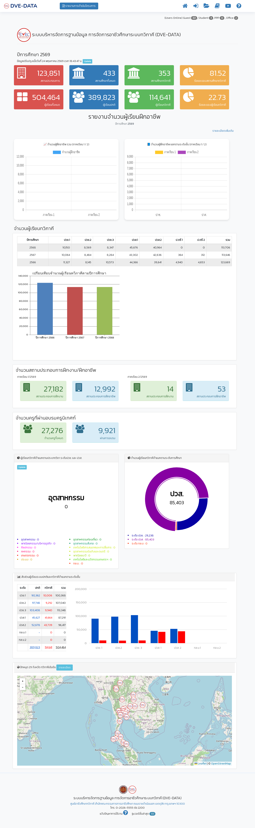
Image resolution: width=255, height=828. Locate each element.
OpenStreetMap (221, 763)
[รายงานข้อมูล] (206, 7)
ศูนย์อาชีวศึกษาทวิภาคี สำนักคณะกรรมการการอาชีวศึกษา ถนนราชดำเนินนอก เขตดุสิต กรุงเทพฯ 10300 (127, 804)
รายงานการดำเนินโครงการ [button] (79, 6)
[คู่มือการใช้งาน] (217, 7)
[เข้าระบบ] (195, 7)
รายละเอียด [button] (65, 667)
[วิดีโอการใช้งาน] (228, 7)
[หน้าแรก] (185, 7)
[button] (116, 689)
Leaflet (200, 763)
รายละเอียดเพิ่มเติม (223, 131)
